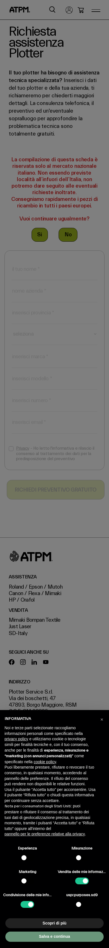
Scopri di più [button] (54, 923)
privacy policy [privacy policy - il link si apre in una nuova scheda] (16, 739)
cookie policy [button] (45, 762)
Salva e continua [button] (54, 936)
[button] (101, 719)
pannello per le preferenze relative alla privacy (45, 834)
